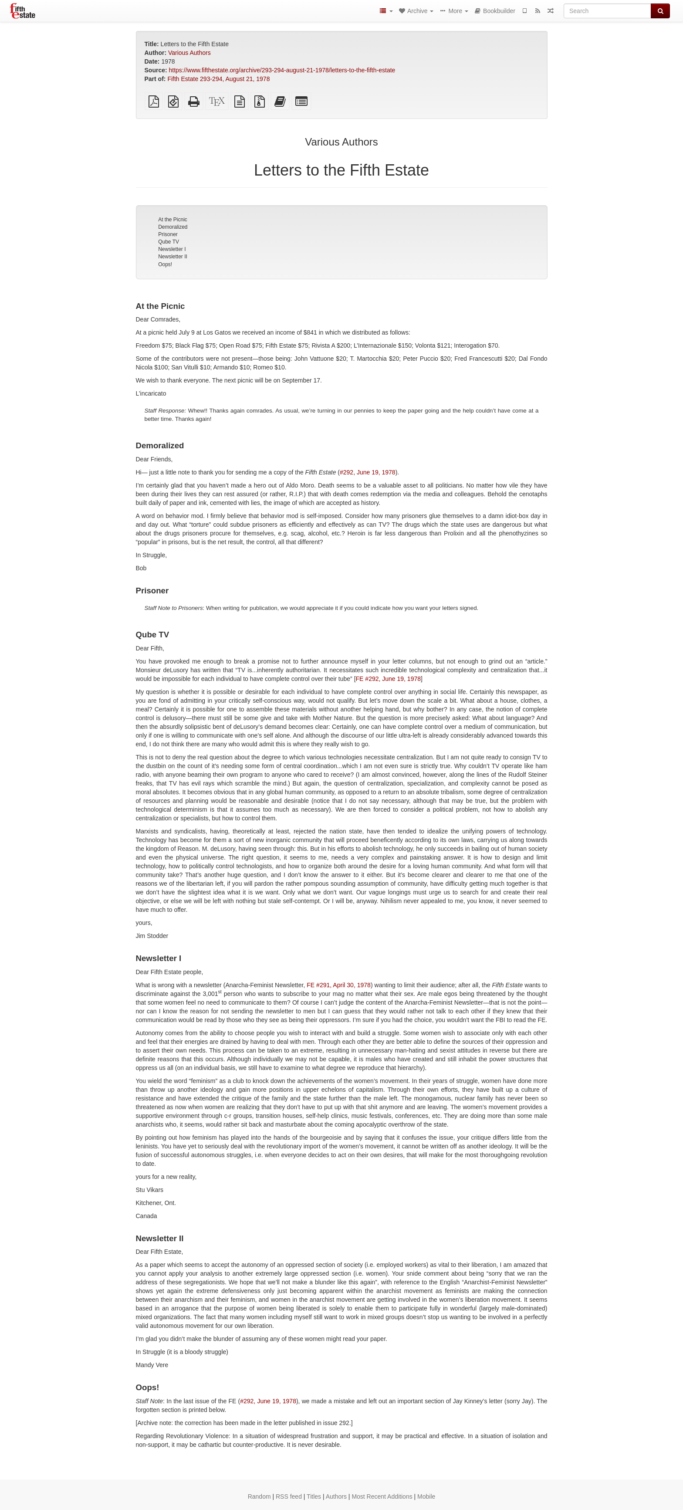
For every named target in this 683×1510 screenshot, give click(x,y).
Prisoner (168, 234)
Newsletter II (172, 257)
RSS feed (289, 1496)
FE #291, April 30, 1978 (339, 985)
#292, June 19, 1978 (368, 472)
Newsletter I (172, 249)
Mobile (426, 1496)
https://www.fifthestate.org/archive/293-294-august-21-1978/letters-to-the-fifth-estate (282, 70)
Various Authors (189, 52)
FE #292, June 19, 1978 (388, 678)
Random (259, 1496)
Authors (336, 1496)
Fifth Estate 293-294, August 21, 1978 (218, 78)
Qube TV (168, 242)
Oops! (165, 264)
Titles (314, 1496)
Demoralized (172, 227)
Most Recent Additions (382, 1496)
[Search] (607, 10)
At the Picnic (172, 220)
